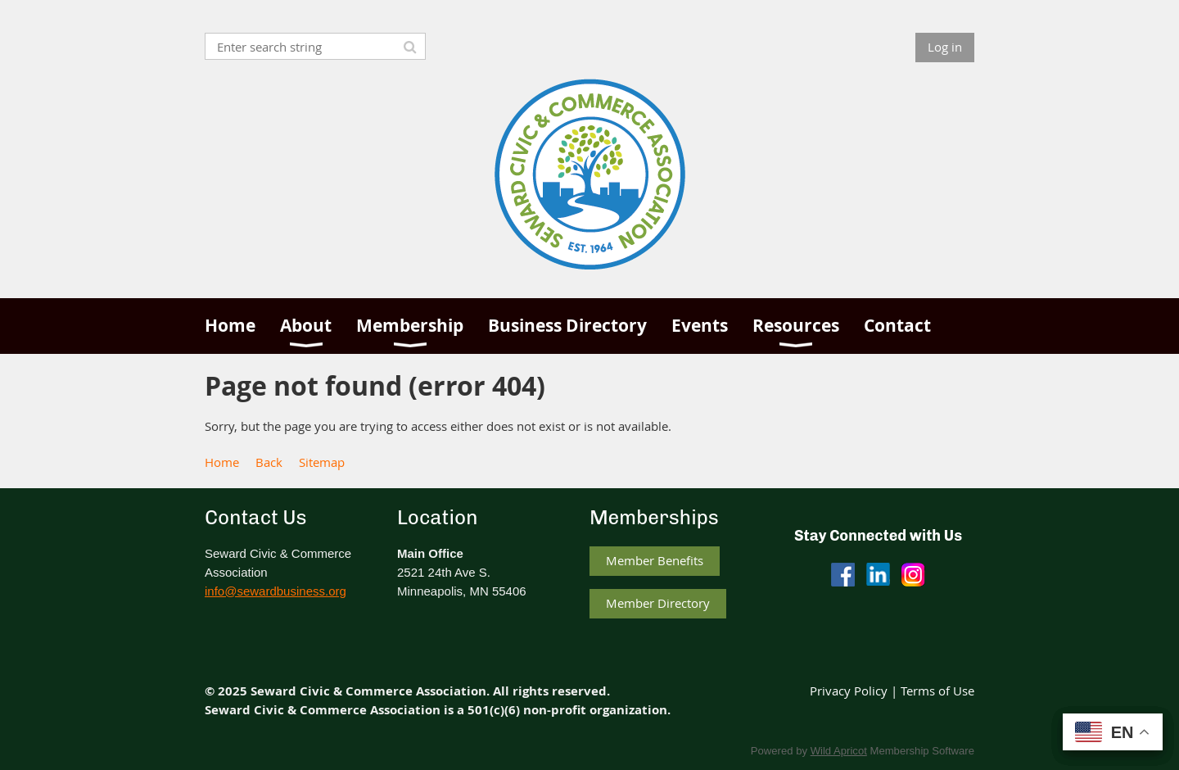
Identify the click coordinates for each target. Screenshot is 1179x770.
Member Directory (658, 603)
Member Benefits (654, 560)
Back (268, 462)
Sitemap (322, 462)
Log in (945, 46)
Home (222, 462)
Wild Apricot (839, 751)
